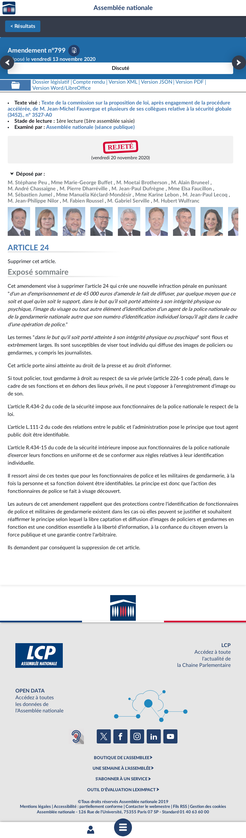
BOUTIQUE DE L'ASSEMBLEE (121, 758)
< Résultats (22, 26)
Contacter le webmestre (148, 807)
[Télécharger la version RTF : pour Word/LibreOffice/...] (61, 88)
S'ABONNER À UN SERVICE (121, 779)
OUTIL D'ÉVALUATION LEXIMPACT (121, 790)
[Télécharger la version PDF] (74, 50)
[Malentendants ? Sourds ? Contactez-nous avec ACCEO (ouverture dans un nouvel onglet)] (76, 736)
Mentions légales (35, 807)
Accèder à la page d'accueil (9, 8)
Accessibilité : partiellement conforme (88, 807)
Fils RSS (180, 807)
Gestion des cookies (208, 807)
